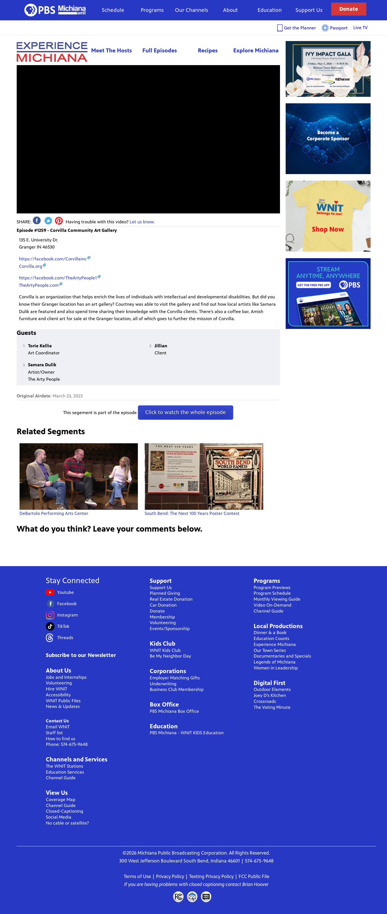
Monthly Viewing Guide (277, 599)
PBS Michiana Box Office (174, 711)
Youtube (65, 592)
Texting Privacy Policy (211, 876)
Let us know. (142, 221)
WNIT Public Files (63, 700)
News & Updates (63, 706)
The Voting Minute (272, 707)
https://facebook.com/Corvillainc (53, 259)
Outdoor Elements (272, 689)
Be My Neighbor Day (170, 656)
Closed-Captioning (64, 811)
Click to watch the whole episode (185, 412)
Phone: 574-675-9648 (67, 744)
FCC (178, 896)
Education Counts (271, 638)
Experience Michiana (52, 51)
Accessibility (58, 694)
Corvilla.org (30, 266)
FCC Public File (254, 876)
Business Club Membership (177, 689)
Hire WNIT (56, 689)
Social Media (58, 817)
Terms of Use (137, 876)
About (230, 10)
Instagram (67, 615)
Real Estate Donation (171, 599)
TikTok (63, 626)
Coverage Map (60, 799)
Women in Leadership (276, 668)
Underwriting (163, 683)
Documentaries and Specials (282, 656)
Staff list (54, 732)
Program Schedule (272, 593)
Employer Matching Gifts (175, 677)
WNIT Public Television (55, 10)
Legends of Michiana (275, 662)
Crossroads (265, 701)
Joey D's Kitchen (270, 695)
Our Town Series (270, 650)
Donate (348, 9)
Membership (162, 617)
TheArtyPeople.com (39, 285)
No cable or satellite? (67, 823)
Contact (192, 896)
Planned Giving (165, 593)
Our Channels (191, 10)
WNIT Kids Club (165, 650)
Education (270, 10)
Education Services (65, 772)
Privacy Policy (170, 876)
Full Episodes (159, 50)
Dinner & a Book (270, 632)
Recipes (208, 50)
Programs (152, 10)
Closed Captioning (206, 896)
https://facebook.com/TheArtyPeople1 (58, 278)
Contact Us (57, 721)
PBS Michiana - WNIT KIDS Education (187, 732)
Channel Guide (61, 777)
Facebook (67, 603)
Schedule (113, 10)
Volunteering (59, 683)
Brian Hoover (255, 884)
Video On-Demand (272, 605)
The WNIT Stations (64, 766)
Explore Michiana (256, 50)
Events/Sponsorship (170, 628)
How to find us (60, 738)
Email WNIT (58, 726)
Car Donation (163, 605)
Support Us (309, 10)
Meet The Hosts (111, 50)
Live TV (360, 27)
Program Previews (272, 587)
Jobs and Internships (66, 677)
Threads (65, 637)
